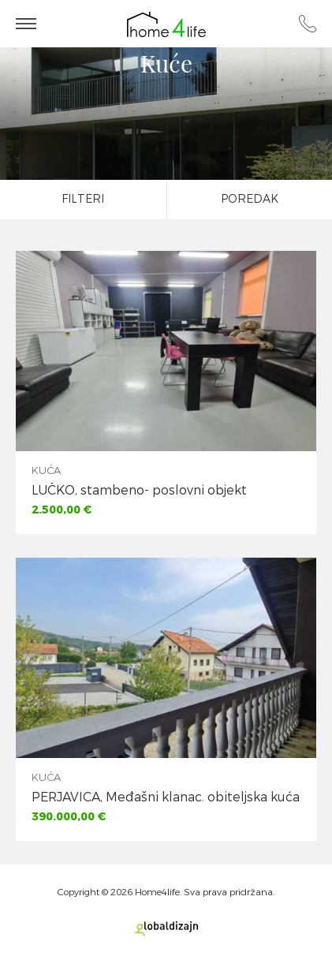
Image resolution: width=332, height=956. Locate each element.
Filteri (83, 199)
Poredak (249, 199)
